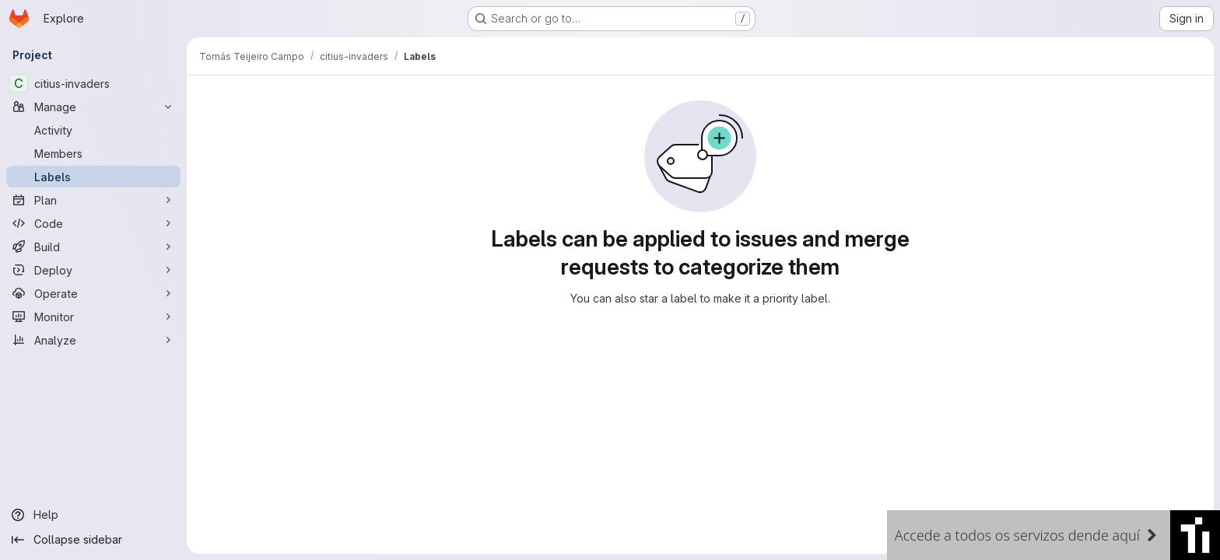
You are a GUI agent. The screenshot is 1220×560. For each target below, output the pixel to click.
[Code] (93, 223)
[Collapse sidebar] (93, 540)
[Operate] (93, 293)
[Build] (93, 246)
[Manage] (93, 106)
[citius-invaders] (93, 83)
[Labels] (93, 176)
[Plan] (93, 200)
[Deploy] (93, 270)
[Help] (93, 515)
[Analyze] (93, 340)
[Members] (93, 153)
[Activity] (93, 130)
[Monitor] (93, 316)
